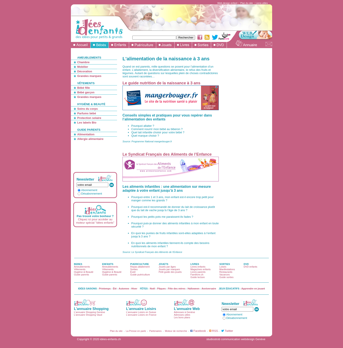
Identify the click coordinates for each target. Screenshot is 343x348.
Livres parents (197, 272)
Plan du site (246, 3)
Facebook (199, 330)
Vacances (224, 274)
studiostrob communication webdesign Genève (235, 339)
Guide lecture (197, 277)
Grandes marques (89, 76)
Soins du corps (87, 108)
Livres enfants (197, 266)
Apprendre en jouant (253, 288)
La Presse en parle (136, 331)
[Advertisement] (97, 154)
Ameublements (82, 266)
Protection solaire (89, 118)
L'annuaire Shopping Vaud (88, 314)
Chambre (83, 62)
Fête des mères (177, 288)
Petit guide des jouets (170, 272)
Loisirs (222, 266)
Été (115, 288)
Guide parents (81, 274)
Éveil (132, 272)
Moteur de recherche (176, 331)
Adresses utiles (182, 314)
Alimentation (85, 134)
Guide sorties (226, 277)
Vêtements (80, 269)
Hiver (134, 288)
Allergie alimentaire (90, 139)
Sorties (134, 269)
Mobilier (82, 66)
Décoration (84, 71)
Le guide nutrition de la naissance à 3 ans (161, 83)
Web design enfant (227, 3)
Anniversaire (208, 288)
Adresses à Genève (184, 312)
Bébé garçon (85, 92)
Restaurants (225, 272)
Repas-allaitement (140, 266)
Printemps (105, 288)
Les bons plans (182, 317)
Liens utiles (262, 3)
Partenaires (155, 331)
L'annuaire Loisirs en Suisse (141, 312)
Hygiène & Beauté (83, 272)
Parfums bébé (86, 113)
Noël (152, 288)
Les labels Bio (86, 122)
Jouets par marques (169, 269)
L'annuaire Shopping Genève (89, 312)
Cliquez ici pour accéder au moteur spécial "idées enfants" (95, 221)
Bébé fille (83, 87)
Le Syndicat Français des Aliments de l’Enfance (167, 154)
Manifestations (227, 269)
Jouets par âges (167, 266)
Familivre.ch (196, 274)
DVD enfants (250, 266)
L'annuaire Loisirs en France (141, 314)
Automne (124, 288)
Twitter (229, 330)
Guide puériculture (140, 274)
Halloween (193, 288)
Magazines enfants (200, 269)
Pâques (161, 288)
